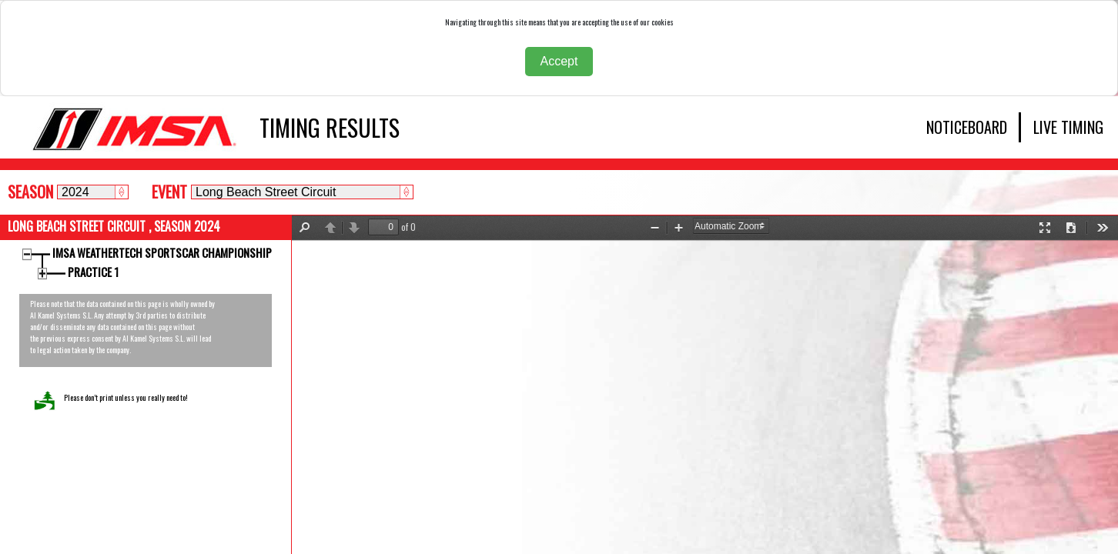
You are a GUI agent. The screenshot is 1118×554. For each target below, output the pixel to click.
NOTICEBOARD (966, 126)
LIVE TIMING (1068, 126)
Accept (559, 61)
